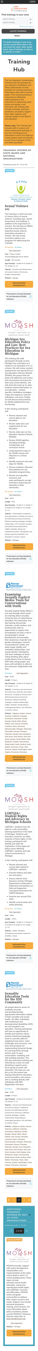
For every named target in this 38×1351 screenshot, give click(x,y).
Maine (14, 726)
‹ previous (14, 1200)
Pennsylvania (24, 742)
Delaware (17, 718)
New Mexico (18, 736)
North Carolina (10, 739)
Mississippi (9, 731)
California (15, 716)
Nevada (15, 734)
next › (23, 1200)
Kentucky (24, 724)
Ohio (28, 739)
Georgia (15, 278)
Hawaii (13, 721)
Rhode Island (9, 744)
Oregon (16, 742)
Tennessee (15, 747)
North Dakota (21, 739)
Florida (24, 718)
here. (8, 669)
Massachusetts (10, 729)
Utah (26, 747)
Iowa (12, 724)
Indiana (7, 724)
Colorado (23, 716)
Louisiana (8, 726)
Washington (22, 749)
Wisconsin (15, 752)
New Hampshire (25, 734)
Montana (23, 731)
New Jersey (9, 736)
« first (9, 1200)
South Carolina (20, 744)
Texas (21, 747)
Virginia (15, 749)
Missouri (17, 731)
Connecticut (9, 718)
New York (27, 736)
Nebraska (8, 734)
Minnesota (27, 729)
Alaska (22, 713)
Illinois (24, 721)
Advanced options (27, 26)
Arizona (28, 713)
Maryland (21, 726)
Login (32, 2)
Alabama (15, 713)
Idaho (19, 721)
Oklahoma (8, 742)
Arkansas (8, 716)
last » (28, 1200)
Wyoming (23, 752)
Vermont (8, 749)
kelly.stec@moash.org (16, 1319)
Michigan (15, 540)
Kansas (17, 724)
